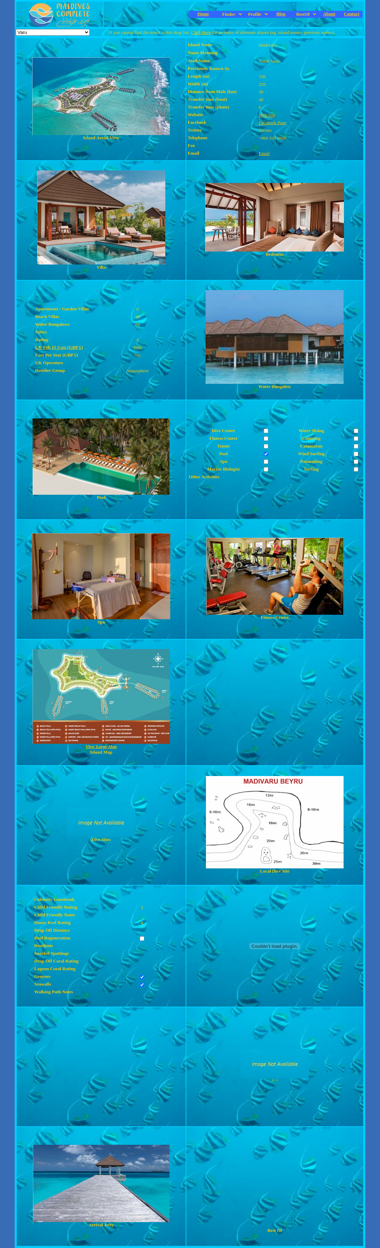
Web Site (267, 115)
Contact (351, 13)
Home (203, 13)
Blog (280, 13)
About (329, 13)
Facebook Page (272, 122)
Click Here (201, 32)
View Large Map (101, 746)
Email (264, 153)
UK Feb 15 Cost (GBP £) (59, 347)
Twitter (265, 130)
